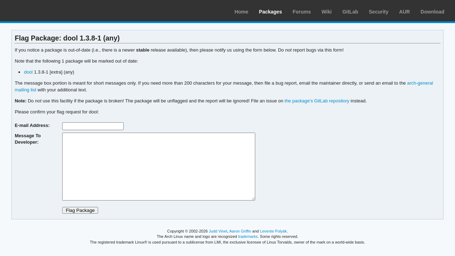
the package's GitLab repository (317, 100)
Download (432, 12)
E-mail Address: (32, 125)
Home (241, 12)
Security (379, 12)
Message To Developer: (28, 139)
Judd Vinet (218, 231)
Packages (270, 12)
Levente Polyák (273, 231)
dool (28, 72)
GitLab (350, 12)
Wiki (327, 12)
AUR (404, 12)
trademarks (248, 236)
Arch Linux (39, 11)
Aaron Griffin (240, 231)
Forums (302, 12)
